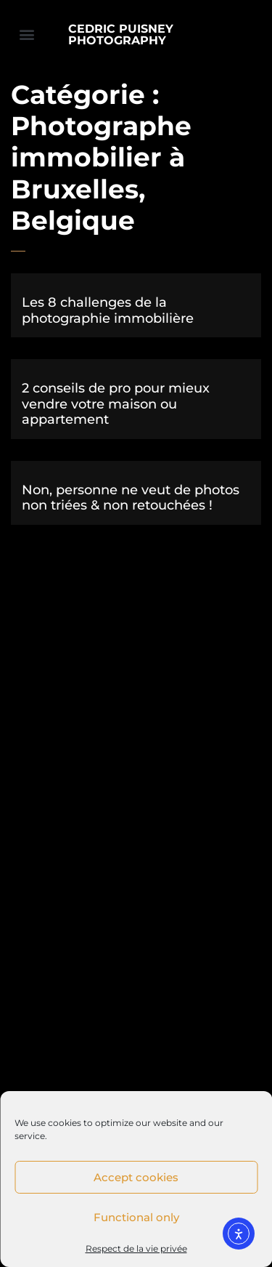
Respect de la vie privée (136, 1248)
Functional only (136, 1217)
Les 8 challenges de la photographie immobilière (108, 310)
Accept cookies (136, 1177)
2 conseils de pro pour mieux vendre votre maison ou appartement (116, 403)
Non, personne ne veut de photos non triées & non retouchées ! (130, 498)
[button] (26, 34)
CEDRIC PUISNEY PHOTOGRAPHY (120, 34)
